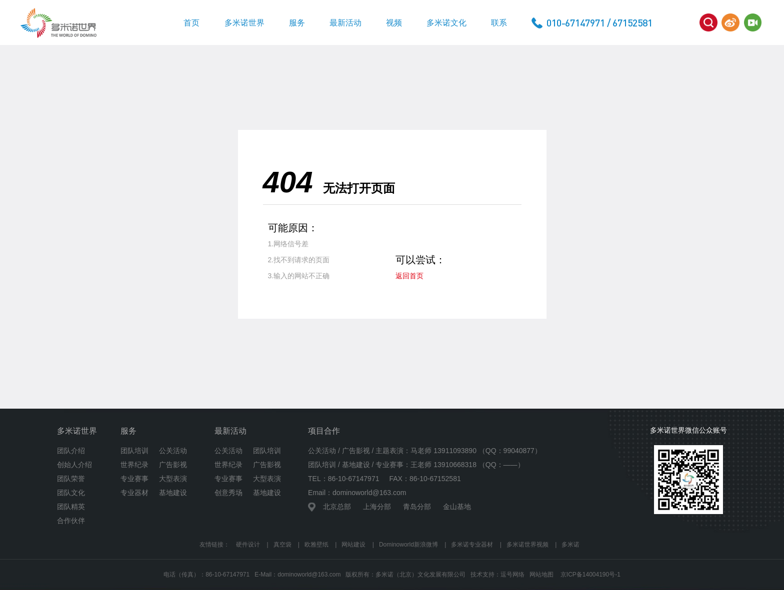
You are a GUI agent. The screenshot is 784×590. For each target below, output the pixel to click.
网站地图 (542, 574)
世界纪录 (134, 465)
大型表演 (173, 479)
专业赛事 (134, 479)
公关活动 (173, 451)
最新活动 (346, 22)
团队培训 (134, 451)
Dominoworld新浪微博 (408, 544)
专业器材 (134, 493)
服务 (297, 22)
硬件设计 (248, 544)
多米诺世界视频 (527, 544)
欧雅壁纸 (316, 544)
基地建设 (173, 493)
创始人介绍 (74, 465)
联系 (499, 22)
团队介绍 (71, 451)
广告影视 (173, 465)
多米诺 (571, 544)
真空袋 (283, 544)
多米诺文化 (446, 22)
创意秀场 (228, 493)
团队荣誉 (71, 479)
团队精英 (71, 507)
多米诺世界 (244, 22)
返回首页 (410, 276)
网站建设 (354, 544)
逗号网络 (512, 574)
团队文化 (71, 493)
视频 (394, 22)
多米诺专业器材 (472, 544)
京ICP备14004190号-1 (590, 574)
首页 (192, 22)
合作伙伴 (71, 521)
